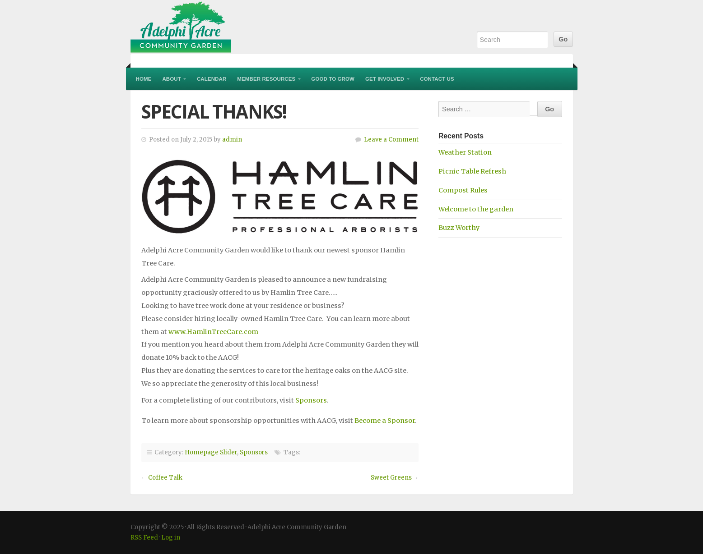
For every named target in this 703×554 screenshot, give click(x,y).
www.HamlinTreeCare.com (213, 332)
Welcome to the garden (475, 209)
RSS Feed (144, 537)
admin (232, 139)
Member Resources (266, 79)
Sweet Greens (391, 477)
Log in (170, 537)
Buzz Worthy (459, 228)
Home (144, 79)
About (171, 79)
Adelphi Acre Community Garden (238, 27)
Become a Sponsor (384, 421)
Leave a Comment (391, 139)
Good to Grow (332, 79)
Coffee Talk (165, 477)
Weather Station (465, 152)
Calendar (211, 79)
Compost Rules (463, 190)
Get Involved (384, 79)
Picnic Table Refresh (472, 171)
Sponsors (311, 400)
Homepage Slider (211, 452)
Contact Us (437, 79)
